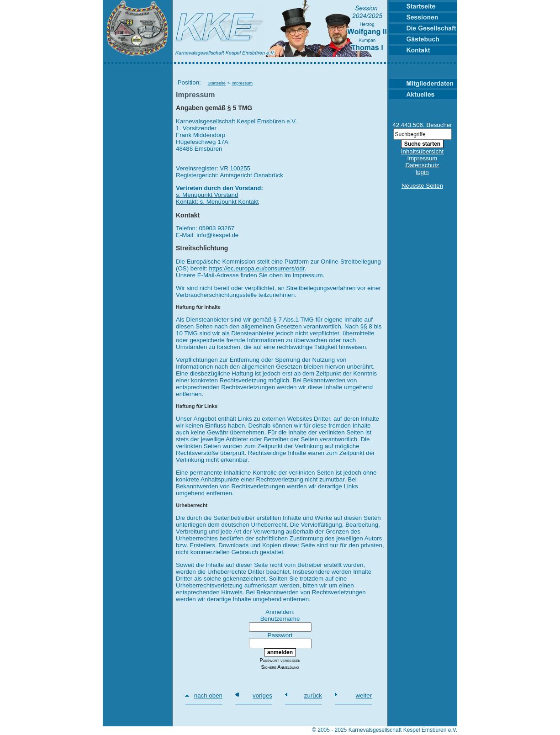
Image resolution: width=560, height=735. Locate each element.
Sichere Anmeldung (280, 667)
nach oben (208, 695)
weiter (363, 695)
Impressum (242, 83)
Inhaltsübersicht (422, 151)
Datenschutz (422, 165)
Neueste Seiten (422, 185)
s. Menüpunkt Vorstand (207, 194)
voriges (262, 695)
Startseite (217, 83)
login (422, 172)
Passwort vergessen (280, 660)
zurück (313, 695)
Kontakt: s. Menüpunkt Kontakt (217, 201)
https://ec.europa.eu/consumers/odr (257, 268)
